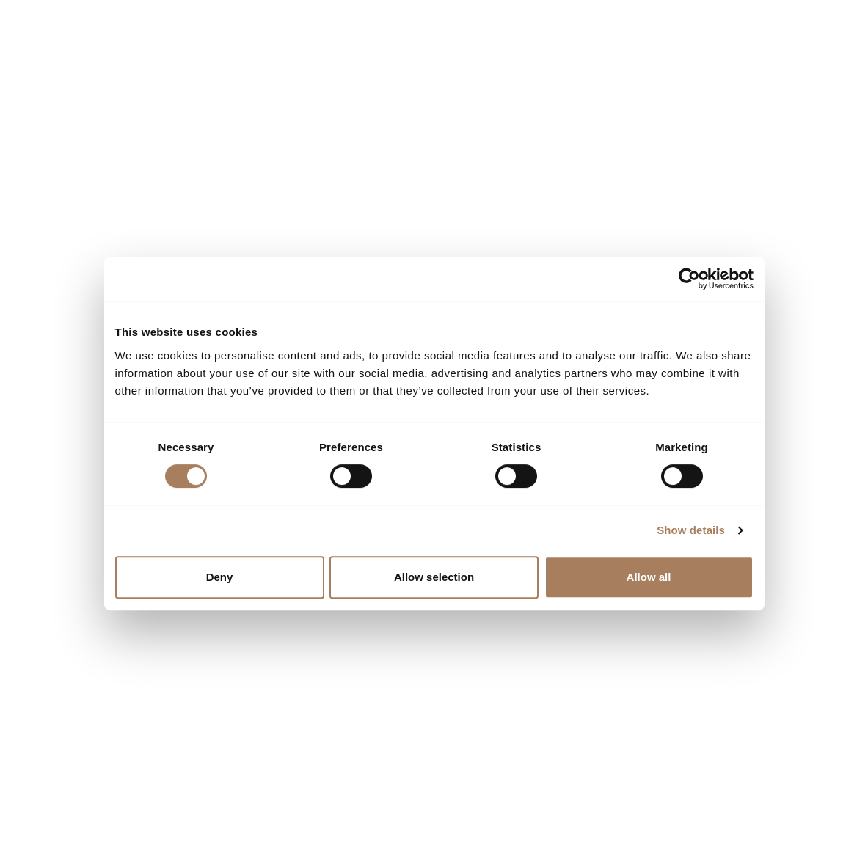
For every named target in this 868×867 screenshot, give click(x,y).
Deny (219, 577)
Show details (691, 530)
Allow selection (434, 577)
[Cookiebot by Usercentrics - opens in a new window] (689, 279)
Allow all (649, 577)
